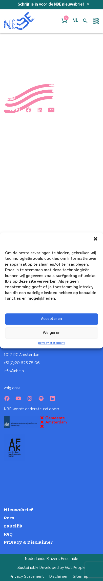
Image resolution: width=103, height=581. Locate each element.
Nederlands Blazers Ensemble (51, 559)
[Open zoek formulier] (85, 21)
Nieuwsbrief (18, 510)
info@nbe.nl (14, 371)
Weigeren (51, 333)
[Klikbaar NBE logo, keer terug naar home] (19, 21)
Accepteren (51, 319)
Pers (9, 518)
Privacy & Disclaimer (28, 542)
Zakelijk (13, 526)
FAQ (8, 534)
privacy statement (51, 342)
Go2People (75, 568)
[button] (95, 238)
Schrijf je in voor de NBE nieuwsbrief (51, 4)
